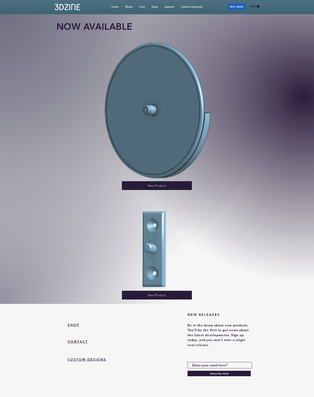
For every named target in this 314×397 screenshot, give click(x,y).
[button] (254, 6)
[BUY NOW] (236, 6)
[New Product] (157, 185)
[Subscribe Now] (219, 373)
